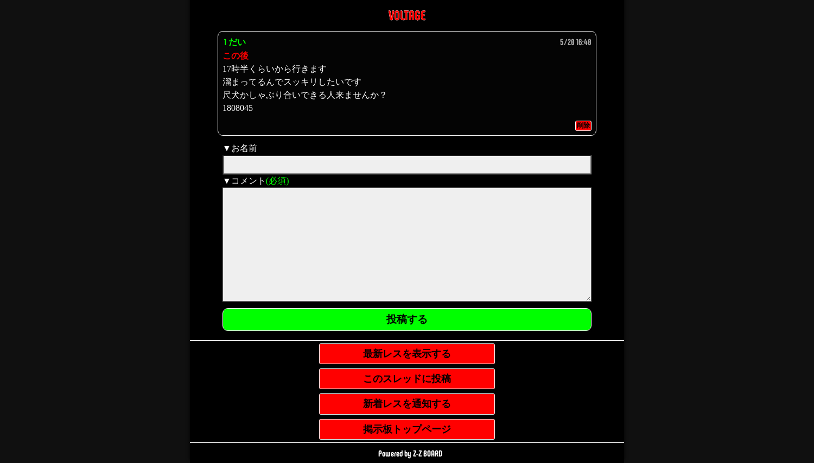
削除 (583, 125)
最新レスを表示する (407, 353)
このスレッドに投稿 (407, 378)
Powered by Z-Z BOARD (410, 453)
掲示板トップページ (407, 429)
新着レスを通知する (407, 403)
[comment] (407, 244)
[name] (407, 164)
